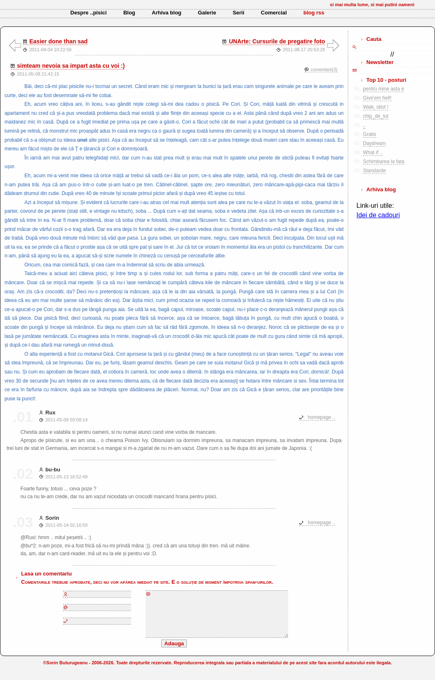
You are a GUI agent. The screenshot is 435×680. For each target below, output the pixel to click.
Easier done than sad (58, 41)
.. (364, 125)
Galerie (207, 13)
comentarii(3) (324, 69)
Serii (238, 13)
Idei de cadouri (378, 215)
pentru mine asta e (383, 89)
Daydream (374, 143)
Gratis (369, 134)
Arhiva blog (167, 13)
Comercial (274, 13)
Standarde (374, 171)
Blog (129, 13)
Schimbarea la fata (383, 161)
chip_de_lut (375, 116)
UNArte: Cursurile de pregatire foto (277, 41)
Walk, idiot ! (376, 107)
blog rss (314, 13)
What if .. (372, 152)
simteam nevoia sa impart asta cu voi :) (71, 65)
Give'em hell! (377, 98)
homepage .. (321, 417)
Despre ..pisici (88, 13)
